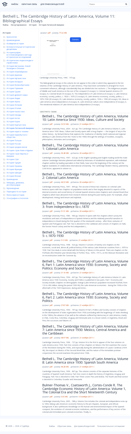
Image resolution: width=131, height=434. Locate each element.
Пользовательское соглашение (111, 426)
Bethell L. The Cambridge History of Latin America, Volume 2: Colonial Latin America (85, 176)
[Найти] (126, 4)
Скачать (75, 39)
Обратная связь (29, 4)
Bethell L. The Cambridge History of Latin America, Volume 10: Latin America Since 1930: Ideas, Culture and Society (85, 118)
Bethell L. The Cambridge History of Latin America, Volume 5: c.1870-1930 (85, 234)
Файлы (14, 4)
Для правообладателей (52, 4)
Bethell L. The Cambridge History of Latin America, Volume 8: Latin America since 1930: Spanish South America (85, 360)
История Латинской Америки (51, 25)
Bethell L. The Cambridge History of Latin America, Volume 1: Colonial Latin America (85, 147)
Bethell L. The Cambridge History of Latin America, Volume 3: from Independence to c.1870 (85, 205)
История (33, 25)
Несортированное (19, 25)
